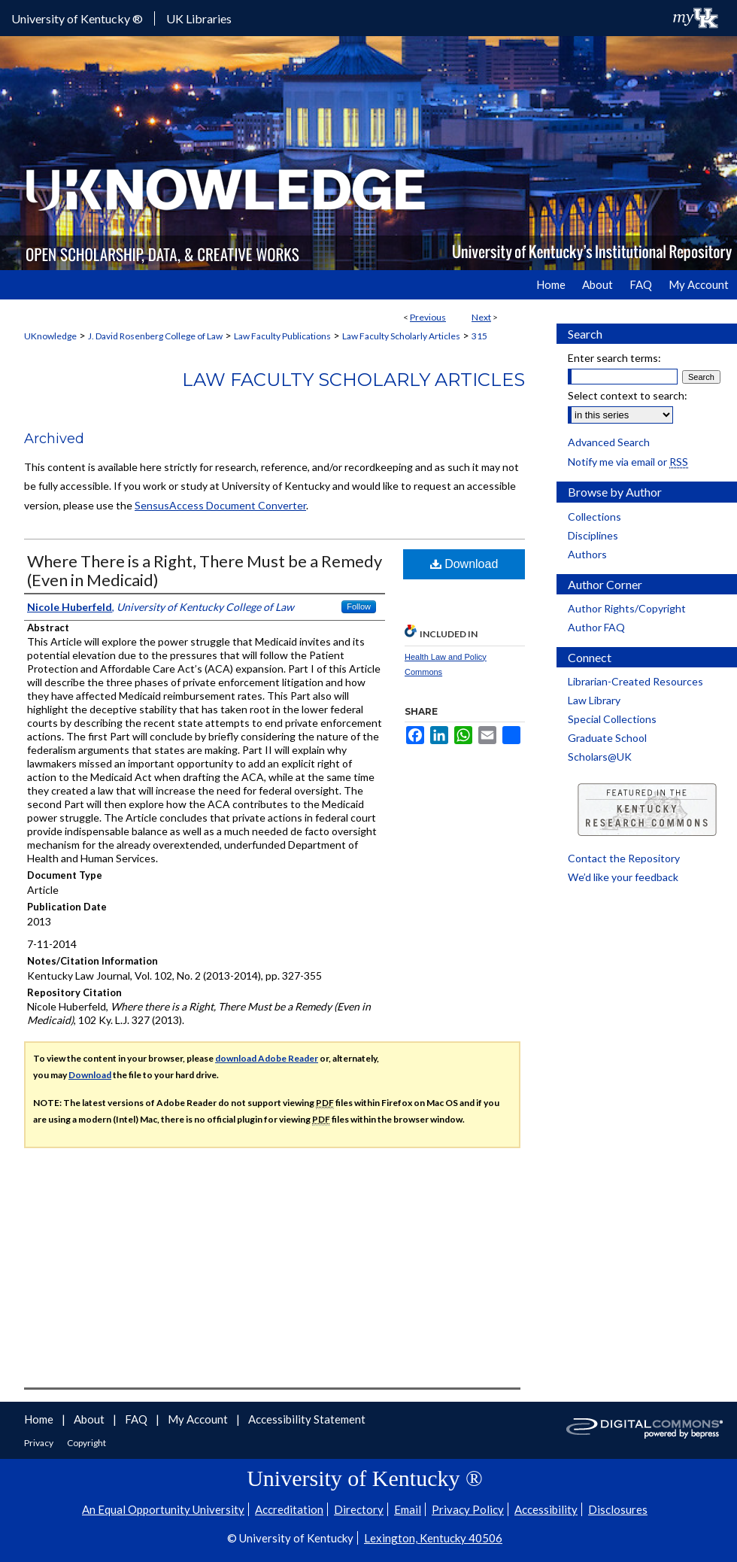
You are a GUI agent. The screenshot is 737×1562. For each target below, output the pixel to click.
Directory (359, 1509)
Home (40, 1419)
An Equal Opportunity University (163, 1509)
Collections (594, 516)
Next (481, 317)
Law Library (594, 700)
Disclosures (618, 1509)
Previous (428, 317)
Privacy (39, 1442)
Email (407, 1509)
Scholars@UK (600, 756)
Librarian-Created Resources (635, 681)
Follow (359, 606)
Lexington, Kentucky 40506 (433, 1538)
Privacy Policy (468, 1509)
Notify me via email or (628, 461)
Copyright (86, 1442)
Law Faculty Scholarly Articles (401, 336)
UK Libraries (199, 18)
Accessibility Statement (306, 1419)
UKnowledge (50, 336)
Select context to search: (627, 395)
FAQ (137, 1419)
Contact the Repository (624, 858)
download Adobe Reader (266, 1058)
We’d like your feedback (623, 877)
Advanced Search (609, 442)
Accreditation (289, 1509)
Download (464, 564)
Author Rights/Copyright (627, 608)
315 (479, 336)
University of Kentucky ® (77, 18)
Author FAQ (596, 627)
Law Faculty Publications (282, 336)
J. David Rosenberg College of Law (155, 336)
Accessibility (546, 1509)
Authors (587, 554)
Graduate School (607, 737)
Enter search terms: (614, 357)
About (90, 1419)
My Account (199, 1419)
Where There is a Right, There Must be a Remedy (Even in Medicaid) (204, 570)
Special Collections (612, 719)
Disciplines (593, 535)
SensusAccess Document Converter (220, 505)
